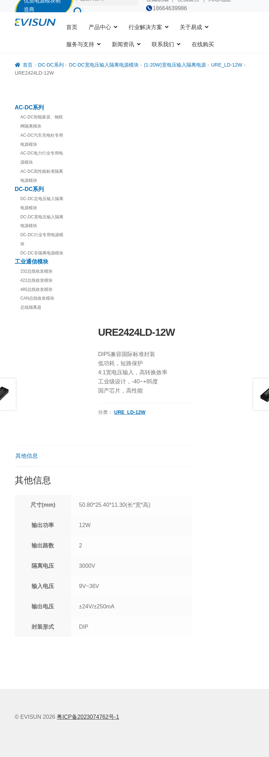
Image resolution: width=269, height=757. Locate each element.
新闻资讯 (123, 44)
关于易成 (191, 27)
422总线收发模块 (36, 280)
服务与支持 (80, 44)
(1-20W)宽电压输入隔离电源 (175, 65)
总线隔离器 (30, 307)
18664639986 (170, 8)
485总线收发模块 (36, 289)
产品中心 (100, 27)
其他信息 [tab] (26, 456)
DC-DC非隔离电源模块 (41, 253)
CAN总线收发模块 (37, 298)
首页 (71, 27)
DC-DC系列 (51, 65)
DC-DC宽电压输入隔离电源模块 (104, 65)
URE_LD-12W (226, 65)
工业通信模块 (31, 262)
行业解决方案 (145, 27)
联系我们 (163, 44)
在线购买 (203, 44)
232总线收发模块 (36, 271)
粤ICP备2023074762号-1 (88, 717)
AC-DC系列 (29, 107)
